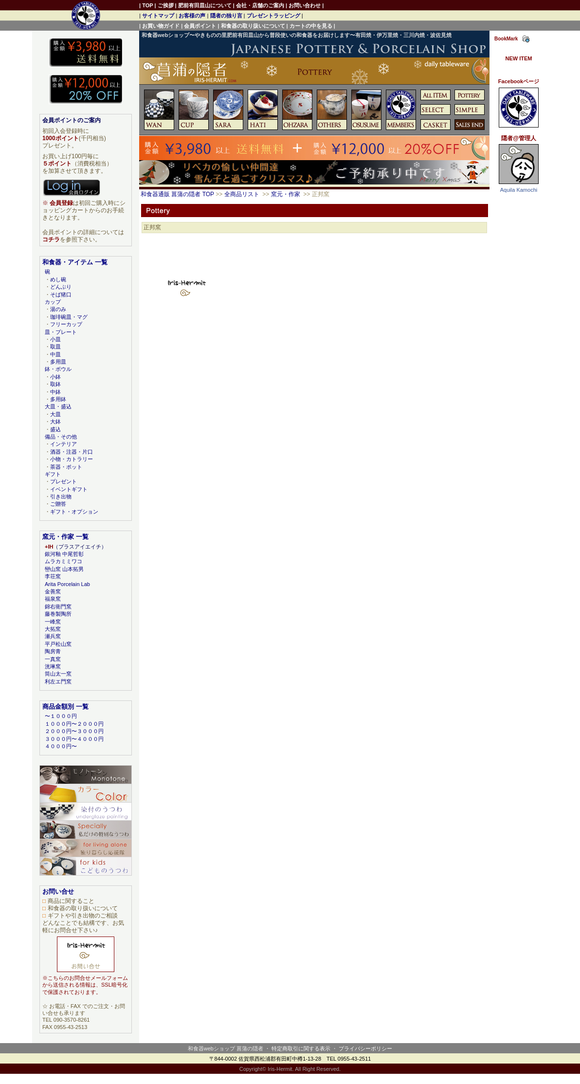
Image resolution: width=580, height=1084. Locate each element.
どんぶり (61, 287)
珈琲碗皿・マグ (69, 317)
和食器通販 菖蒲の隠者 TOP (177, 194)
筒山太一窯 (58, 674)
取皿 (55, 346)
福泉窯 (53, 599)
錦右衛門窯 (58, 606)
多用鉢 (58, 399)
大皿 (55, 414)
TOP (147, 5)
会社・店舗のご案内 (260, 5)
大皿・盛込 (58, 406)
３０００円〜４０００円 (74, 739)
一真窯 (53, 659)
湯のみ (58, 309)
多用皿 (58, 362)
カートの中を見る (311, 26)
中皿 (55, 354)
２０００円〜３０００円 (74, 731)
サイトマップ (158, 15)
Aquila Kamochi (518, 190)
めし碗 (58, 279)
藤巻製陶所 (58, 614)
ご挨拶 (166, 5)
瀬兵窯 (53, 636)
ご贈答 (58, 504)
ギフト (53, 474)
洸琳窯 (53, 666)
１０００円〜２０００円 (74, 724)
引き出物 (61, 496)
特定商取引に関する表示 (301, 1048)
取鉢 (55, 384)
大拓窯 (53, 629)
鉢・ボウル (58, 369)
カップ (53, 302)
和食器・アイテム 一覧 (75, 262)
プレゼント (63, 481)
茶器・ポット (66, 467)
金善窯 (53, 591)
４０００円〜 (61, 746)
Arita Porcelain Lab (67, 584)
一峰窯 (53, 622)
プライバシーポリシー (365, 1048)
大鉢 (55, 421)
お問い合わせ (305, 5)
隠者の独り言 (226, 15)
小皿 (55, 339)
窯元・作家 (285, 194)
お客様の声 (192, 15)
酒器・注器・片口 (71, 452)
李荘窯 (53, 576)
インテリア (63, 444)
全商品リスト (241, 194)
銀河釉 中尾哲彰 (64, 554)
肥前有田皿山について (205, 5)
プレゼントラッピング (273, 15)
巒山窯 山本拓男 (64, 569)
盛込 (55, 429)
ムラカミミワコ (63, 561)
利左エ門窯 (58, 681)
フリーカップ (66, 324)
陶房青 (53, 651)
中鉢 (55, 392)
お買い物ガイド (161, 26)
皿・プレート (61, 332)
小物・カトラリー (71, 459)
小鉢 (55, 377)
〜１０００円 (61, 716)
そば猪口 (61, 294)
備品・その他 (61, 437)
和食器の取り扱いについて (253, 26)
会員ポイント (200, 26)
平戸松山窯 (58, 644)
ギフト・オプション (74, 511)
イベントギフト (69, 489)
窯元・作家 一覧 (65, 536)
